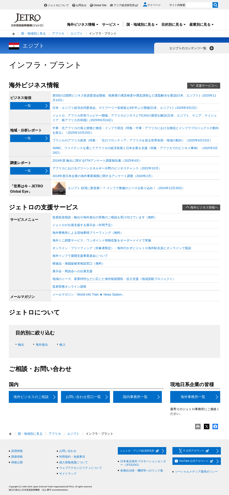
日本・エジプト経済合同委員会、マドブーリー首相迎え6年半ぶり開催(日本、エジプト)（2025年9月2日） (125, 108)
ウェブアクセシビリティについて (80, 467)
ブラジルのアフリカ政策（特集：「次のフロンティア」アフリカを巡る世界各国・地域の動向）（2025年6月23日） (132, 140)
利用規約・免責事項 (72, 456)
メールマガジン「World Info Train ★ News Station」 (88, 294)
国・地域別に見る (142, 24)
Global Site (100, 5)
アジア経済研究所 (126, 5)
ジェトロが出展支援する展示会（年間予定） (83, 225)
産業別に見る (201, 24)
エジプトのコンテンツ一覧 (192, 48)
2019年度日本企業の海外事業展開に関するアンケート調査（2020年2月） (103, 176)
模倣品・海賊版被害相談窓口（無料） (78, 263)
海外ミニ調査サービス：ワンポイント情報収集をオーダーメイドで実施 (101, 240)
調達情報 (17, 456)
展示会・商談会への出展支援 (72, 271)
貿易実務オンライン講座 (69, 286)
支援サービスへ (206, 85)
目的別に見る (173, 24)
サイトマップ (67, 473)
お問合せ (81, 5)
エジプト (76, 33)
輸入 (62, 344)
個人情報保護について (73, 462)
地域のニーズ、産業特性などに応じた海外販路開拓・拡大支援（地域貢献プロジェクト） (114, 279)
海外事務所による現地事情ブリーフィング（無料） (87, 232)
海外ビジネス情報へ (204, 207)
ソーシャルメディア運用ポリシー (196, 471)
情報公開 (17, 462)
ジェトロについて (58, 5)
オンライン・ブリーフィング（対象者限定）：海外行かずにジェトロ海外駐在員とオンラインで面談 (121, 248)
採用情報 (17, 451)
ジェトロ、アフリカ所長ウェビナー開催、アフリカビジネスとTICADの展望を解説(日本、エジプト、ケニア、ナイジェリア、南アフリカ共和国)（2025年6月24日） (134, 118)
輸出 (21, 344)
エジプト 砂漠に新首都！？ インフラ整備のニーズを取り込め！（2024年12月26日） (126, 188)
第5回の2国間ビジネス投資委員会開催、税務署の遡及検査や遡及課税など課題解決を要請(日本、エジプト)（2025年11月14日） (134, 98)
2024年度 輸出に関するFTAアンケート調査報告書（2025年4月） (97, 160)
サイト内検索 (177, 5)
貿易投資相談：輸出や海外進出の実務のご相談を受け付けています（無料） (104, 217)
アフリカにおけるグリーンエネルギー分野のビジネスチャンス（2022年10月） (106, 168)
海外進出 (42, 344)
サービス (111, 24)
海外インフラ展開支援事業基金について (80, 256)
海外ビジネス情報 (83, 24)
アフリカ (58, 33)
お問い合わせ (67, 451)
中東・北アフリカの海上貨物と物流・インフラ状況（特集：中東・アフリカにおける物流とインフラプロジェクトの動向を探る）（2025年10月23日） (135, 130)
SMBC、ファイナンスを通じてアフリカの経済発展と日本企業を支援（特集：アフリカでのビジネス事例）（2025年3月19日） (135, 150)
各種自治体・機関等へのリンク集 (141, 470)
